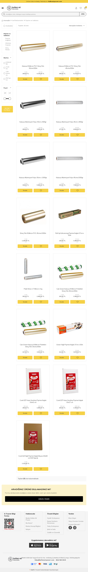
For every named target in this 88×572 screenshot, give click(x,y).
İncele (25, 79)
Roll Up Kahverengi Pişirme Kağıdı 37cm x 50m (69, 234)
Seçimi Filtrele (7, 109)
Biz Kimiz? (29, 523)
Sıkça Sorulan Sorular (76, 521)
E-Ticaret (37, 570)
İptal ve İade (51, 529)
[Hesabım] (76, 8)
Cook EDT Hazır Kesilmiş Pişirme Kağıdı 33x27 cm (69, 401)
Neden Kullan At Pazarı (31, 519)
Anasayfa (6, 20)
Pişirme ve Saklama (7, 34)
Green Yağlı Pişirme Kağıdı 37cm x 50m (69, 345)
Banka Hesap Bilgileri (33, 526)
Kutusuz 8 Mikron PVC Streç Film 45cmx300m (70, 67)
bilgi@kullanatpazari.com (45, 560)
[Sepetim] (85, 8)
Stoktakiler (8, 26)
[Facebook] (70, 527)
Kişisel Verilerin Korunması (52, 522)
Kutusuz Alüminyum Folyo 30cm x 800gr (33, 122)
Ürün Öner (44, 499)
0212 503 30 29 (61, 560)
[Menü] (3, 8)
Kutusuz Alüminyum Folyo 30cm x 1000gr (33, 177)
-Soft (31, 570)
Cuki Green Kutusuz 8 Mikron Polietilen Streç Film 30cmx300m (33, 346)
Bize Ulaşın (72, 518)
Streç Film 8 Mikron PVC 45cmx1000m (33, 233)
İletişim (28, 529)
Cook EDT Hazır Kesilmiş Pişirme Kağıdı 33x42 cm (33, 401)
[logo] (14, 8)
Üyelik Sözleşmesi (53, 518)
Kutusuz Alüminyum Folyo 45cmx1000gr (69, 177)
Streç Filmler (7, 49)
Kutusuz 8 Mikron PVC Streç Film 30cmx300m (33, 67)
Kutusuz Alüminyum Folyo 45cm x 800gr (69, 122)
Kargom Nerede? (74, 524)
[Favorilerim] (81, 8)
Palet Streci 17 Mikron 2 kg (33, 289)
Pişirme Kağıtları (8, 39)
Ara (83, 14)
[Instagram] (74, 527)
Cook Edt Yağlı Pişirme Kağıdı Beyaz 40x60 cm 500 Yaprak (33, 457)
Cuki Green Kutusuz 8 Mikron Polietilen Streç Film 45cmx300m (70, 290)
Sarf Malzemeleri (17, 20)
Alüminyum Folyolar (8, 44)
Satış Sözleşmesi (53, 526)
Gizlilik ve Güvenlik (53, 532)
